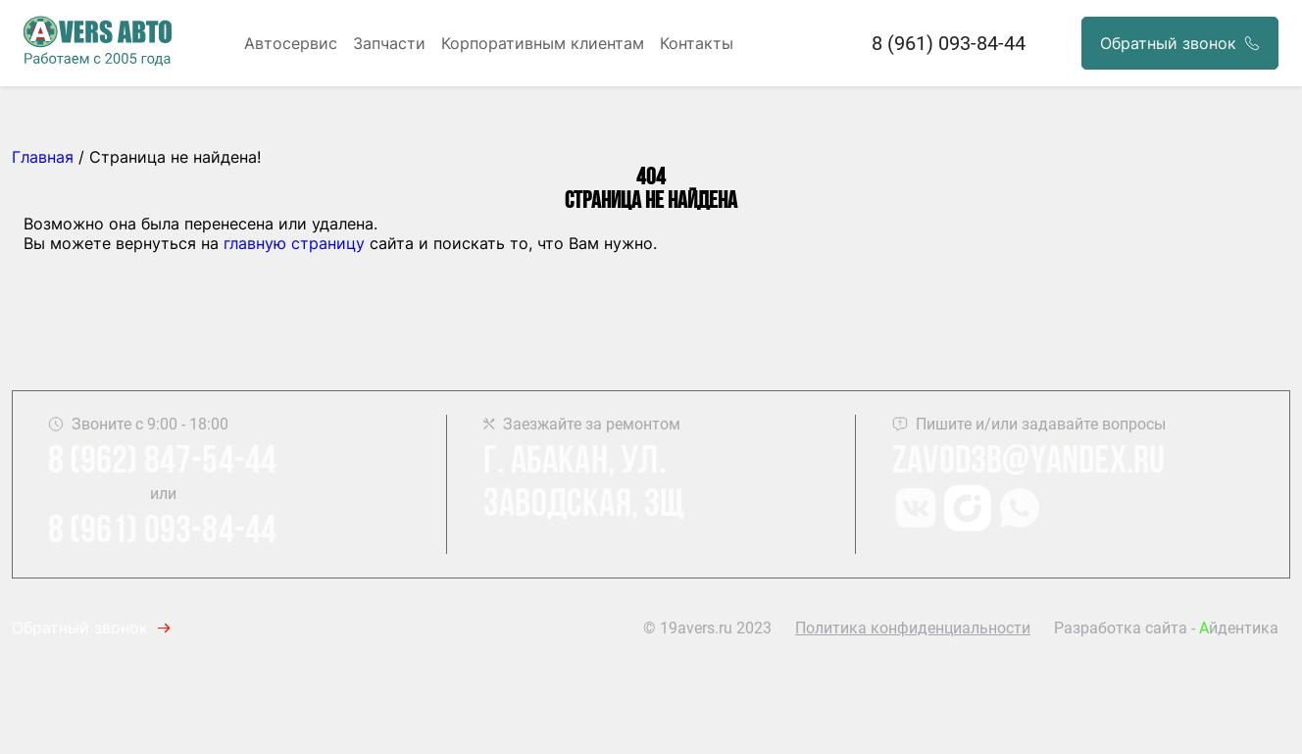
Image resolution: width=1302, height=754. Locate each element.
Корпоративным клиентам (542, 43)
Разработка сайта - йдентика (1166, 628)
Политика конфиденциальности (912, 628)
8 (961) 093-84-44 (949, 43)
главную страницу (294, 243)
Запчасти (389, 43)
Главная (43, 157)
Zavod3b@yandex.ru (1028, 462)
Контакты (696, 43)
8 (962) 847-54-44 (162, 462)
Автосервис (290, 43)
